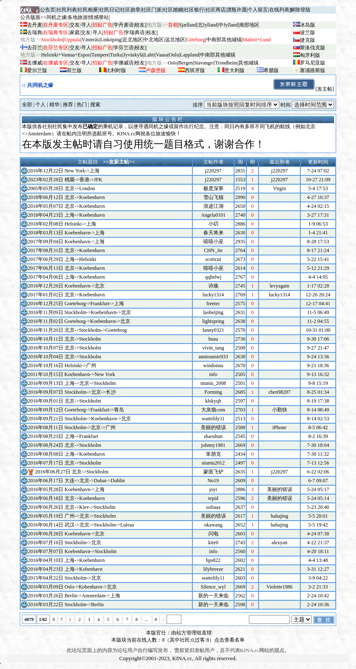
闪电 (213, 534)
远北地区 (175, 40)
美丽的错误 (213, 427)
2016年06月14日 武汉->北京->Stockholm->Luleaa (81, 525)
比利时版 (116, 70)
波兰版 (307, 32)
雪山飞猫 (213, 197)
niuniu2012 (213, 463)
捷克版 (307, 40)
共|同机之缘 (40, 85)
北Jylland (208, 25)
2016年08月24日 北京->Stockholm (64, 445)
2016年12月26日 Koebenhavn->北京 (66, 286)
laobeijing (213, 312)
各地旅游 (77, 17)
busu (213, 339)
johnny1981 (213, 445)
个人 (40, 104)
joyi (213, 489)
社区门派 (151, 10)
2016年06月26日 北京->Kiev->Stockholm (72, 507)
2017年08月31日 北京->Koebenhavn (66, 250)
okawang (213, 525)
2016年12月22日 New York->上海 (64, 171)
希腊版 (271, 70)
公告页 (47, 10)
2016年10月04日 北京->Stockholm (64, 357)
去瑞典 (34, 32)
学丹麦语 (123, 25)
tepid (213, 498)
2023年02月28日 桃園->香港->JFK (65, 180)
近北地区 (132, 40)
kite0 (213, 542)
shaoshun (213, 436)
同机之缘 (56, 17)
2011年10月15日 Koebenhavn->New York (71, 374)
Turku (116, 55)
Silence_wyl (213, 587)
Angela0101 (213, 215)
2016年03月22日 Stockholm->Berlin (66, 604)
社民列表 (67, 10)
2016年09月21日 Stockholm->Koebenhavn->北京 (79, 419)
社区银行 (194, 10)
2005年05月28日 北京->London (61, 188)
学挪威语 (123, 63)
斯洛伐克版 (312, 48)
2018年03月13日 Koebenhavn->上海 (66, 233)
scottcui (213, 259)
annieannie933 (213, 357)
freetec (213, 303)
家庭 (75, 32)
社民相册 (88, 10)
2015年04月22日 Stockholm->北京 (64, 578)
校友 (140, 25)
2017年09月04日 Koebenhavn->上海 (66, 241)
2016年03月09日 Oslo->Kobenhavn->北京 (72, 587)
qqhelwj (213, 277)
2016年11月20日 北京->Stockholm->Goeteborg (77, 330)
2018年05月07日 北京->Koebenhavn (66, 206)
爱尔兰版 (37, 70)
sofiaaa (213, 507)
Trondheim (226, 63)
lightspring (213, 321)
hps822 (213, 560)
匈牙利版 (310, 55)
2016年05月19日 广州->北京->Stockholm (72, 516)
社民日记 (109, 10)
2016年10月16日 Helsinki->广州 (62, 365)
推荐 (68, 104)
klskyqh (213, 401)
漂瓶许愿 (237, 10)
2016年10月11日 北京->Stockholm (64, 339)
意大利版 (234, 70)
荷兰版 (74, 70)
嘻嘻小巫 (213, 241)
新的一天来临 (213, 596)
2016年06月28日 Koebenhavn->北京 (66, 534)
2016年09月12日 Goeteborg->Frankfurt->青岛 (76, 410)
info (213, 374)
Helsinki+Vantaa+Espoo (66, 55)
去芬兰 (34, 48)
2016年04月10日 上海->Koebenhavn (66, 560)
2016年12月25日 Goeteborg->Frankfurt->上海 (76, 303)
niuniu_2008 (213, 383)
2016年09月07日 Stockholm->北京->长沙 (72, 392)
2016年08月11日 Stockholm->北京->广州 (72, 427)
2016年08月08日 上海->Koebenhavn (66, 454)
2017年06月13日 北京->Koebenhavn (66, 268)
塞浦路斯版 (312, 70)
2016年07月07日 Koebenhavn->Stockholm (72, 551)
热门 (82, 104)
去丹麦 (34, 25)
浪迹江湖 (213, 206)
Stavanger (204, 63)
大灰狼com (213, 410)
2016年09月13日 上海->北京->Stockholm (72, 383)
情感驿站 (99, 17)
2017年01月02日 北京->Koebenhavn (66, 295)
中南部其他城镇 (217, 55)
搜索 (95, 104)
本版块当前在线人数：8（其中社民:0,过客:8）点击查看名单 (178, 640)
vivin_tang (213, 348)
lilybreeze (213, 569)
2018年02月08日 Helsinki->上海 (62, 224)
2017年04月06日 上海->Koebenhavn (66, 277)
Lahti (149, 55)
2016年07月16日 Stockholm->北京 (64, 542)
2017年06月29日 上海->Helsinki (62, 259)
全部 (27, 104)
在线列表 (279, 10)
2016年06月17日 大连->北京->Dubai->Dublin (76, 481)
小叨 (213, 224)
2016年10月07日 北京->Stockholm (64, 348)
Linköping (110, 40)
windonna (213, 365)
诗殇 (213, 286)
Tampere (100, 55)
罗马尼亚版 (312, 63)
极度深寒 (213, 188)
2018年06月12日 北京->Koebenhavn (66, 197)
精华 (54, 104)
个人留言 (258, 10)
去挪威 (34, 63)
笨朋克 (213, 454)
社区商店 (215, 10)
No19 (213, 481)
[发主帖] (303, 89)
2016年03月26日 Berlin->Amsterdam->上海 (74, 596)
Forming (213, 392)
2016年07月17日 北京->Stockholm (64, 463)
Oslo (173, 63)
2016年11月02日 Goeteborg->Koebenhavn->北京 (79, 321)
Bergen (185, 63)
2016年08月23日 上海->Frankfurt (63, 436)
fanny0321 (213, 330)
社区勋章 (130, 10)
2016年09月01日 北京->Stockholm (64, 401)
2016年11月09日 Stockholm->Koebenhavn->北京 (79, 312)
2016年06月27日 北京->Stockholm (71, 472)
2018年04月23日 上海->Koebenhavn (66, 215)
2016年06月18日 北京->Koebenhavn (66, 498)
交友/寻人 (80, 25)
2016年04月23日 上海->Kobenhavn (65, 569)
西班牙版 (195, 70)
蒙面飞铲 (213, 472)
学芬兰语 (123, 48)
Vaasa (162, 55)
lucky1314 (213, 295)
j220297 (213, 171)
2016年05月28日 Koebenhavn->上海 (66, 489)
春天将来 (213, 233)
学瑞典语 (134, 32)
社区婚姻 (173, 10)
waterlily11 (213, 419)
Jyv (133, 55)
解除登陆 (300, 10)
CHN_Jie (213, 250)
